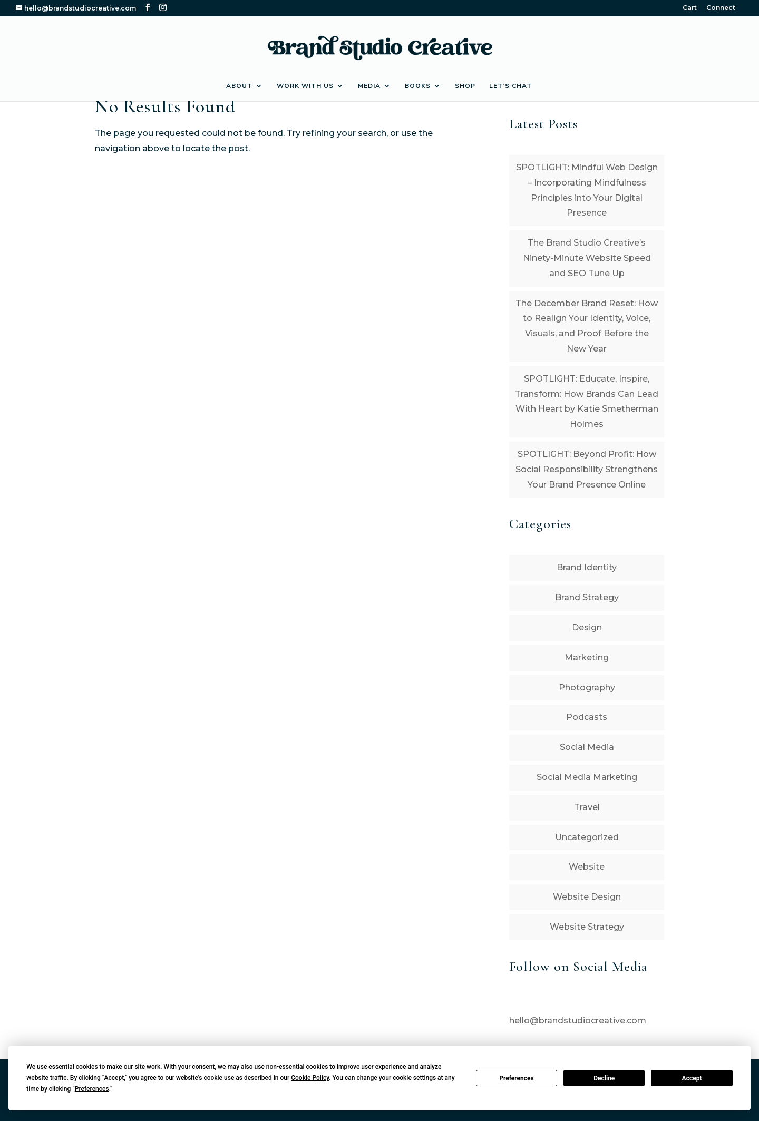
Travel (587, 807)
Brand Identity (587, 567)
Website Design (587, 897)
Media (369, 86)
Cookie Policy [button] (310, 1077)
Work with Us (305, 86)
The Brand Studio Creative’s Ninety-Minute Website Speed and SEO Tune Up (587, 258)
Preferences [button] (92, 1089)
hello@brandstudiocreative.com (577, 1021)
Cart (690, 8)
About (239, 86)
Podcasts (586, 717)
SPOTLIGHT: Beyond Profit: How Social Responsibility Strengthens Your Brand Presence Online (586, 469)
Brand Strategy (587, 597)
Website (587, 867)
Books (418, 86)
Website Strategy (587, 927)
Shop (465, 86)
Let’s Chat (510, 86)
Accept (692, 1078)
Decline (604, 1078)
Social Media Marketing (587, 777)
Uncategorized (587, 837)
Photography (587, 688)
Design (587, 627)
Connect (720, 8)
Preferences (516, 1078)
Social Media (587, 747)
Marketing (587, 657)
